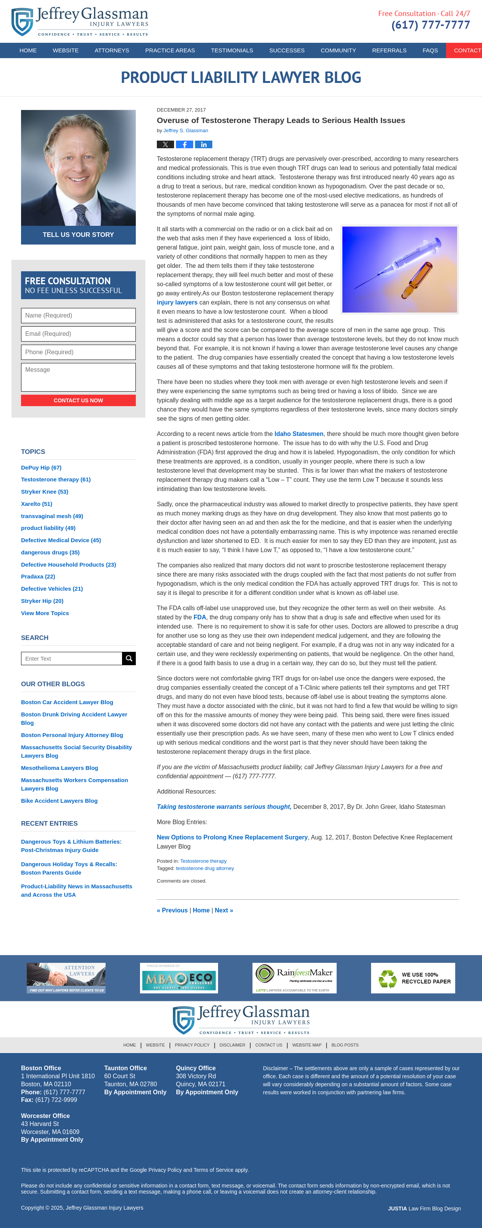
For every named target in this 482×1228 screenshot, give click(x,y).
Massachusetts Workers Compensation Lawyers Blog (74, 784)
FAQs (430, 50)
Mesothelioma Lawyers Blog (59, 768)
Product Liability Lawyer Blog (79, 21)
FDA (200, 617)
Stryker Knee (44, 491)
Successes (287, 50)
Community (338, 50)
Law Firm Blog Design (424, 1208)
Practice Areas (170, 50)
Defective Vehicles (52, 588)
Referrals (389, 50)
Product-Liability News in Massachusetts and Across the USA (76, 890)
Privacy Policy (192, 1045)
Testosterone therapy (203, 861)
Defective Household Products (68, 564)
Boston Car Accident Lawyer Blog (67, 702)
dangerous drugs (50, 552)
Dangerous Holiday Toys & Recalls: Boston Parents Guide (69, 868)
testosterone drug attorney (205, 868)
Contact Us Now (78, 400)
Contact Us (268, 1045)
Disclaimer (232, 1045)
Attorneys (112, 50)
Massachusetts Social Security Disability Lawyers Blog (76, 751)
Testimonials (232, 50)
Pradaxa (38, 576)
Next (224, 910)
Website (66, 50)
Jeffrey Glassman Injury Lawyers (104, 1208)
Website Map (306, 1045)
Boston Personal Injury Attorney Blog (72, 735)
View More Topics (45, 613)
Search (129, 658)
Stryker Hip (42, 601)
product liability (48, 528)
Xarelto (36, 504)
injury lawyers (177, 302)
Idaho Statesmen (299, 434)
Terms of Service (213, 1170)
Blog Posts (345, 1045)
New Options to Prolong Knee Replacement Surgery (232, 837)
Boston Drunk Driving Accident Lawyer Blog (74, 718)
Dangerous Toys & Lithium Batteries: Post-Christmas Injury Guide (71, 845)
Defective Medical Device (61, 540)
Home (28, 50)
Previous (172, 910)
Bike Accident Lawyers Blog (59, 800)
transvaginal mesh (52, 516)
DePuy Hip (41, 467)
